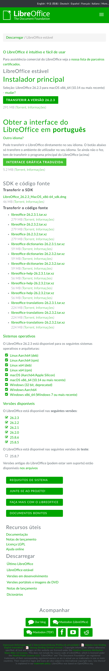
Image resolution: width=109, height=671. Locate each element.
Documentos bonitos (28, 513)
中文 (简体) (52, 3)
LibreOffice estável (20, 570)
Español (75, 3)
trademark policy (42, 663)
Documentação (17, 534)
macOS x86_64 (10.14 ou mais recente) (37, 380)
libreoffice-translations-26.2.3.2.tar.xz (38, 312)
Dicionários (15, 594)
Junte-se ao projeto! (27, 491)
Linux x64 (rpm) (21, 370)
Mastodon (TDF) (40, 632)
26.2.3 (14, 418)
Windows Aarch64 (23, 390)
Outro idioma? (13, 138)
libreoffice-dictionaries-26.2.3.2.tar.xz (38, 254)
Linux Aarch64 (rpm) (24, 360)
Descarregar (14, 37)
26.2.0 (14, 432)
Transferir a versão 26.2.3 (30, 100)
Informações (36, 107)
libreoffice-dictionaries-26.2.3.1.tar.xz (38, 244)
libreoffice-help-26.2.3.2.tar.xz (32, 283)
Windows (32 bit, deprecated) (31, 385)
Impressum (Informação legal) (17, 645)
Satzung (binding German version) (46, 647)
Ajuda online (15, 549)
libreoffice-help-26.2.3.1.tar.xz (32, 273)
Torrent (21, 107)
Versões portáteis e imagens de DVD (32, 582)
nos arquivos (29, 468)
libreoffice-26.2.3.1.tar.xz (29, 214)
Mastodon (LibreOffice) (70, 622)
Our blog (37, 622)
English (41, 3)
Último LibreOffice (20, 564)
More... (105, 3)
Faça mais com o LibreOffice (33, 502)
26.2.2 (14, 422)
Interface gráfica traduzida (34, 162)
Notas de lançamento (21, 539)
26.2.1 (14, 427)
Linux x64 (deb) (20, 365)
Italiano (96, 3)
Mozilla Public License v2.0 (26, 655)
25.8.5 (14, 442)
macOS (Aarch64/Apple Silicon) (32, 375)
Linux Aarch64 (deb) (24, 355)
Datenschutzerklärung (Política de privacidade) (56, 645)
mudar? (10, 92)
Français (85, 3)
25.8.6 (14, 437)
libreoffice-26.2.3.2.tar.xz (29, 224)
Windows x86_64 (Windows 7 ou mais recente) (43, 394)
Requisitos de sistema (28, 480)
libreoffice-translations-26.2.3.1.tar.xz (38, 303)
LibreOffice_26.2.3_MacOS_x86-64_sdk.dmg (34, 197)
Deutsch (64, 3)
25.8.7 (14, 456)
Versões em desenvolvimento (27, 576)
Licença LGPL (15, 544)
